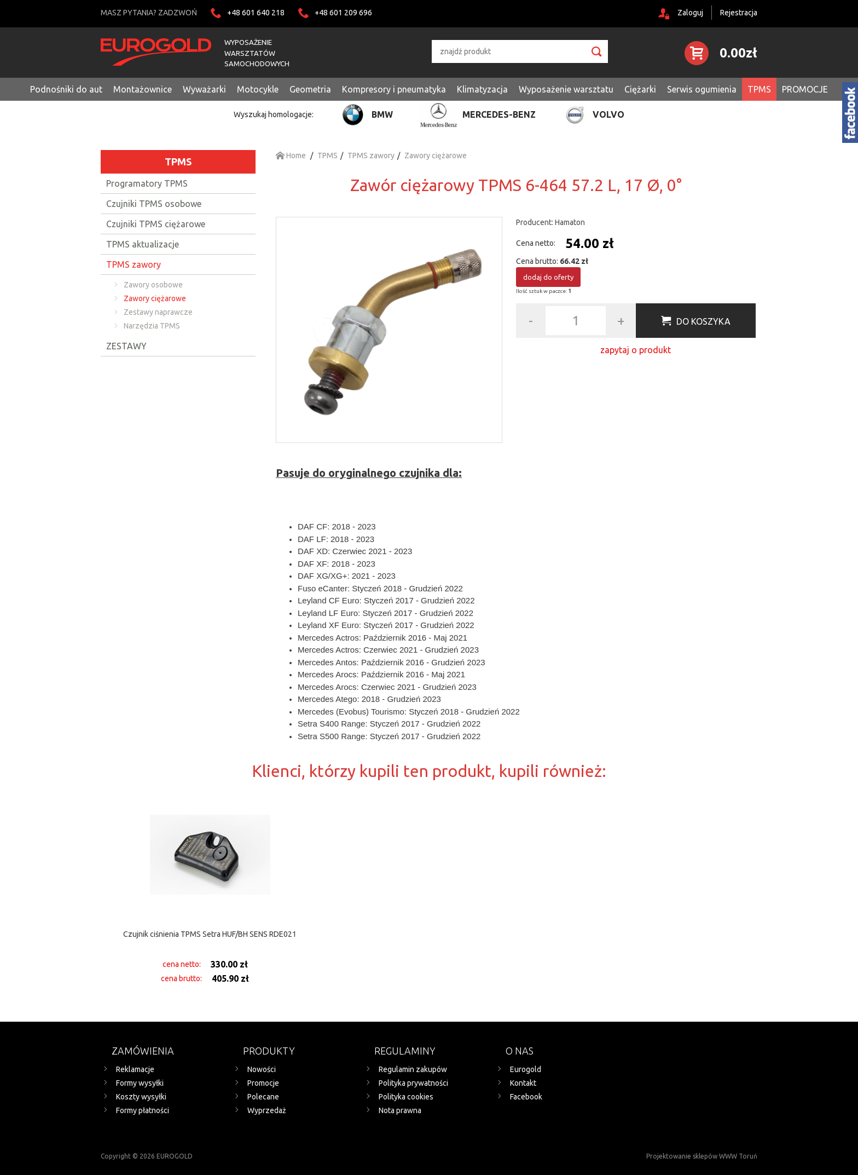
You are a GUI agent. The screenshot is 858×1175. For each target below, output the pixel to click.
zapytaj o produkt (635, 350)
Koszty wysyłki (141, 1096)
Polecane (263, 1096)
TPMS (178, 161)
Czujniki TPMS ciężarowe (155, 224)
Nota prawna (400, 1110)
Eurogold (525, 1069)
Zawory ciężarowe (155, 298)
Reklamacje (135, 1069)
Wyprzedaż (266, 1110)
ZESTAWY (126, 346)
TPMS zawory (133, 264)
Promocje (263, 1083)
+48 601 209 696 (343, 12)
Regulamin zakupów (413, 1069)
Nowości (261, 1069)
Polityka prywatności (413, 1083)
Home (291, 155)
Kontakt (523, 1083)
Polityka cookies (406, 1096)
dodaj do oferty (548, 277)
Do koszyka (703, 321)
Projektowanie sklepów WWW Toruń (701, 1156)
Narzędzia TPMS (152, 325)
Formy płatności (142, 1110)
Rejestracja (738, 12)
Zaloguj (690, 12)
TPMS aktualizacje (142, 244)
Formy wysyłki (140, 1083)
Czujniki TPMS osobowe (153, 204)
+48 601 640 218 (256, 12)
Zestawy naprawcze (158, 312)
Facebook (526, 1096)
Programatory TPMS (147, 183)
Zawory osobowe (153, 284)
